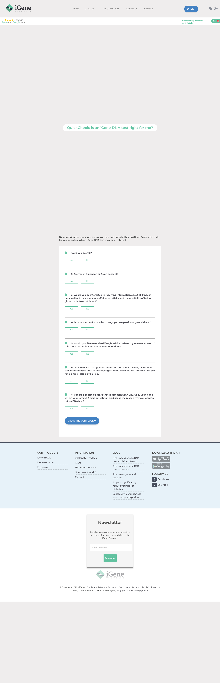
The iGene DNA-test (86, 467)
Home (76, 9)
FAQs (78, 462)
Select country (217, 8)
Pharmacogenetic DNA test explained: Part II (126, 460)
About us (132, 9)
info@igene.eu (141, 590)
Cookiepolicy (153, 587)
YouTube (163, 484)
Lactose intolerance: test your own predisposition (127, 496)
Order (191, 9)
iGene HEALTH (45, 462)
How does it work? (85, 472)
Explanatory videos (86, 458)
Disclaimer (92, 587)
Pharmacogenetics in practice (125, 476)
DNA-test (90, 9)
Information (111, 9)
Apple (5, 22)
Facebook (163, 479)
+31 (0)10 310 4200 (125, 590)
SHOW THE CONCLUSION (82, 420)
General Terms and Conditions (114, 587)
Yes (71, 260)
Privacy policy (139, 587)
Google (16, 22)
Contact (148, 9)
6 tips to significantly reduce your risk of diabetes (124, 485)
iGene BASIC (44, 457)
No (87, 260)
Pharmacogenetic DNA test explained (126, 468)
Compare (42, 467)
